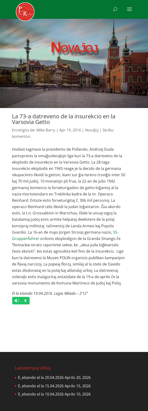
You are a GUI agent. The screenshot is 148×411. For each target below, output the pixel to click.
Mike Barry (45, 130)
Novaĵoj (91, 130)
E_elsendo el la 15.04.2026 (41, 386)
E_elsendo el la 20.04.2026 (41, 377)
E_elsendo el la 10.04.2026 (41, 394)
